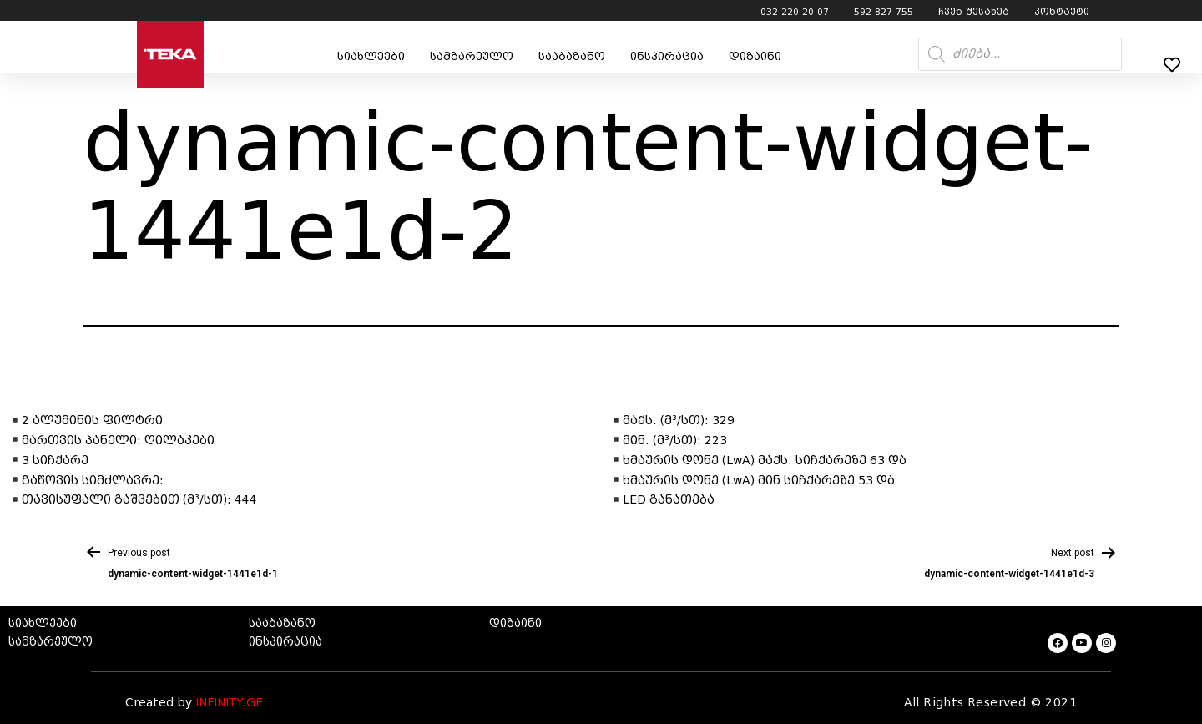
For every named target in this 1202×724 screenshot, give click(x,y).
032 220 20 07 (794, 12)
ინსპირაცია (667, 56)
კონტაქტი (1061, 12)
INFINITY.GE (229, 703)
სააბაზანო (571, 56)
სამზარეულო (471, 56)
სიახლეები (371, 56)
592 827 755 (883, 12)
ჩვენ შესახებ (973, 12)
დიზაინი (755, 56)
